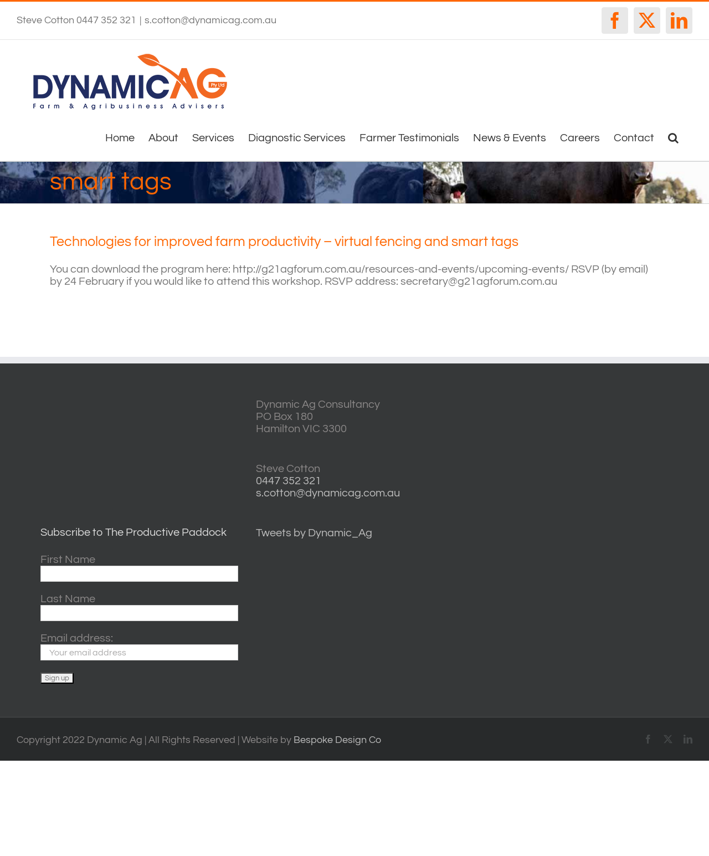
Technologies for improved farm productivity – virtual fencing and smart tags (284, 241)
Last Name (67, 598)
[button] (673, 137)
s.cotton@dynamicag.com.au (210, 20)
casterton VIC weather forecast (609, 439)
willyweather (609, 404)
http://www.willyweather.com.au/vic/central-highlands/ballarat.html (609, 474)
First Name (67, 559)
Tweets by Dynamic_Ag (314, 533)
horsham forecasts (609, 509)
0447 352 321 (288, 480)
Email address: (76, 638)
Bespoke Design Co (337, 740)
